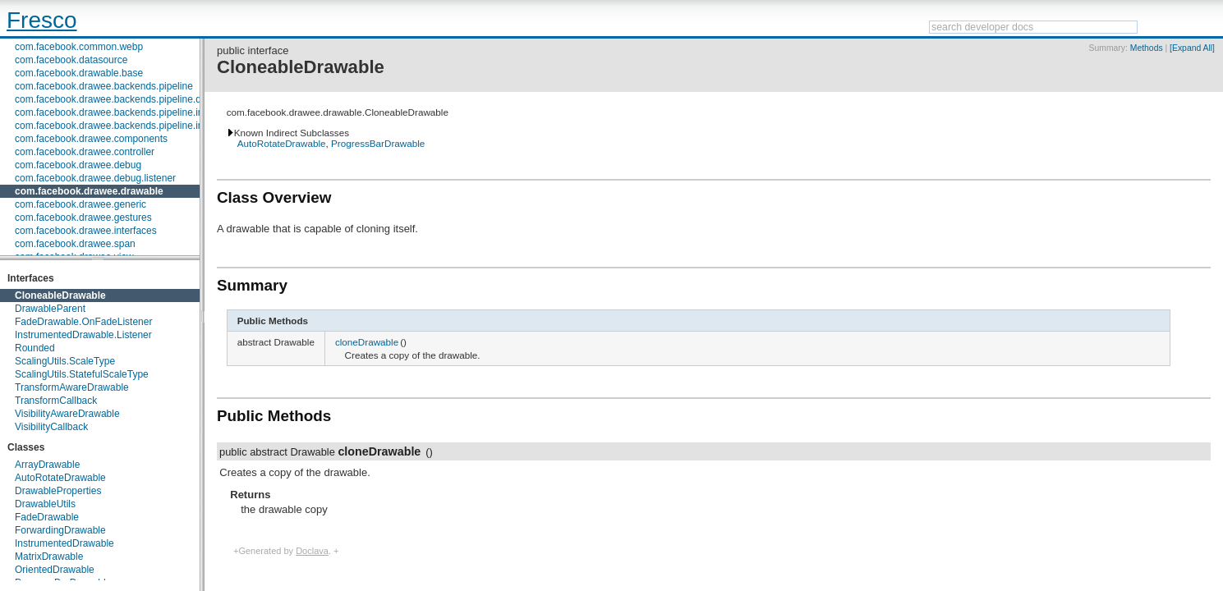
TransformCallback (56, 400)
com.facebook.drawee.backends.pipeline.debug (119, 99)
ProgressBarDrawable (378, 143)
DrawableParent (50, 308)
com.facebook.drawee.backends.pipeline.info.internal (130, 125)
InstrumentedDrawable (64, 543)
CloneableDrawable (60, 295)
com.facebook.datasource (71, 60)
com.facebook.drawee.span (75, 244)
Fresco (42, 20)
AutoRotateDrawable (60, 477)
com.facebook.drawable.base (79, 73)
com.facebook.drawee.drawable (89, 191)
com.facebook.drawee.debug (78, 165)
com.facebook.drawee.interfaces (86, 230)
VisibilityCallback (51, 427)
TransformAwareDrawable (72, 387)
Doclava (312, 551)
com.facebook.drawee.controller (84, 152)
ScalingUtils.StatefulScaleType (82, 374)
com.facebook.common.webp (79, 47)
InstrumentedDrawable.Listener (83, 335)
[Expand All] (1192, 48)
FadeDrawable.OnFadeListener (83, 322)
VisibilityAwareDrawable (67, 413)
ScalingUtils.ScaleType (65, 361)
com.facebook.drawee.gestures (83, 217)
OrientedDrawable (54, 569)
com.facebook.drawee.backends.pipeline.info (113, 112)
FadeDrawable (47, 517)
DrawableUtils (45, 504)
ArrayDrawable (47, 464)
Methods (1146, 48)
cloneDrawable (366, 342)
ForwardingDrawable (60, 530)
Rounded (35, 348)
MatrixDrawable (49, 556)
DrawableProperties (58, 491)
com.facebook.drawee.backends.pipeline (104, 86)
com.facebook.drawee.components (91, 138)
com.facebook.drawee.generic (80, 204)
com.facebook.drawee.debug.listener (95, 178)
